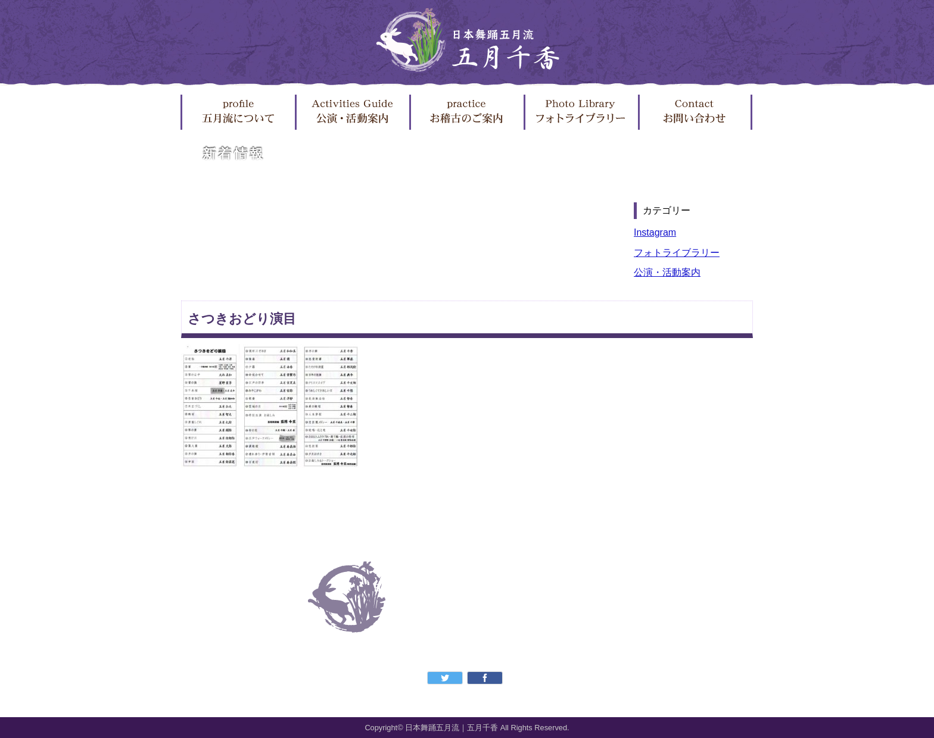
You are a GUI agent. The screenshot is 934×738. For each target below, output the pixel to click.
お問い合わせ (695, 112)
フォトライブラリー (581, 112)
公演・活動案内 (352, 112)
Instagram (655, 232)
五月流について (237, 112)
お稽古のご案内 (466, 112)
